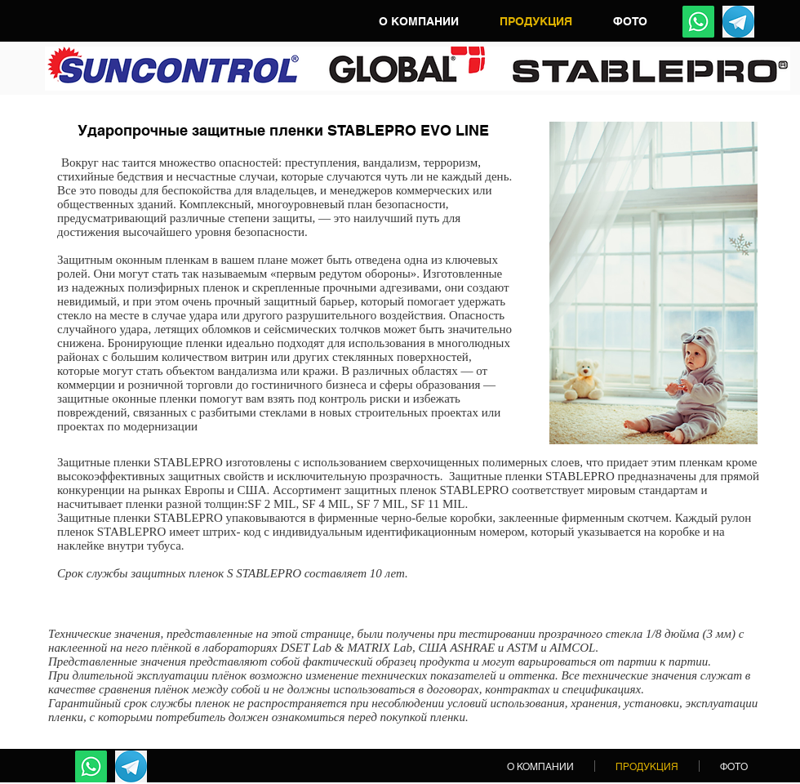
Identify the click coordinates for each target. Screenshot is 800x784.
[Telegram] (738, 22)
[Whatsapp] (698, 22)
